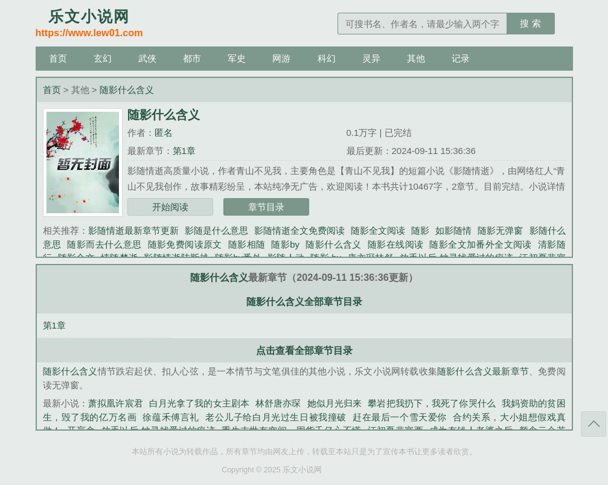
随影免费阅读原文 (185, 244)
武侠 (147, 58)
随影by (285, 244)
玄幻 (103, 58)
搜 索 (530, 23)
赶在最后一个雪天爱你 (400, 417)
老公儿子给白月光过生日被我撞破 (276, 417)
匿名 (164, 132)
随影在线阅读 (395, 244)
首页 (58, 58)
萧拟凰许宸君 (115, 403)
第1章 (184, 151)
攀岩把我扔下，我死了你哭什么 (432, 403)
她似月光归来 (334, 403)
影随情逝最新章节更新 (133, 230)
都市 (192, 58)
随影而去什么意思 (104, 244)
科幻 (327, 58)
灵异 (371, 58)
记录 (461, 58)
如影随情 (453, 230)
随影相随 (247, 244)
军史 (237, 58)
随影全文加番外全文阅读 (480, 244)
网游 (281, 58)
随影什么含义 (127, 90)
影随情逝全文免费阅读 (299, 230)
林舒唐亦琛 (278, 403)
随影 (420, 230)
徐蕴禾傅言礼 (170, 417)
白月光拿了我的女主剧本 (199, 403)
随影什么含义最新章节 (483, 371)
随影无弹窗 (500, 230)
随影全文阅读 (378, 230)
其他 (416, 58)
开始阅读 (170, 207)
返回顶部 (593, 424)
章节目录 (266, 207)
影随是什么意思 (216, 230)
